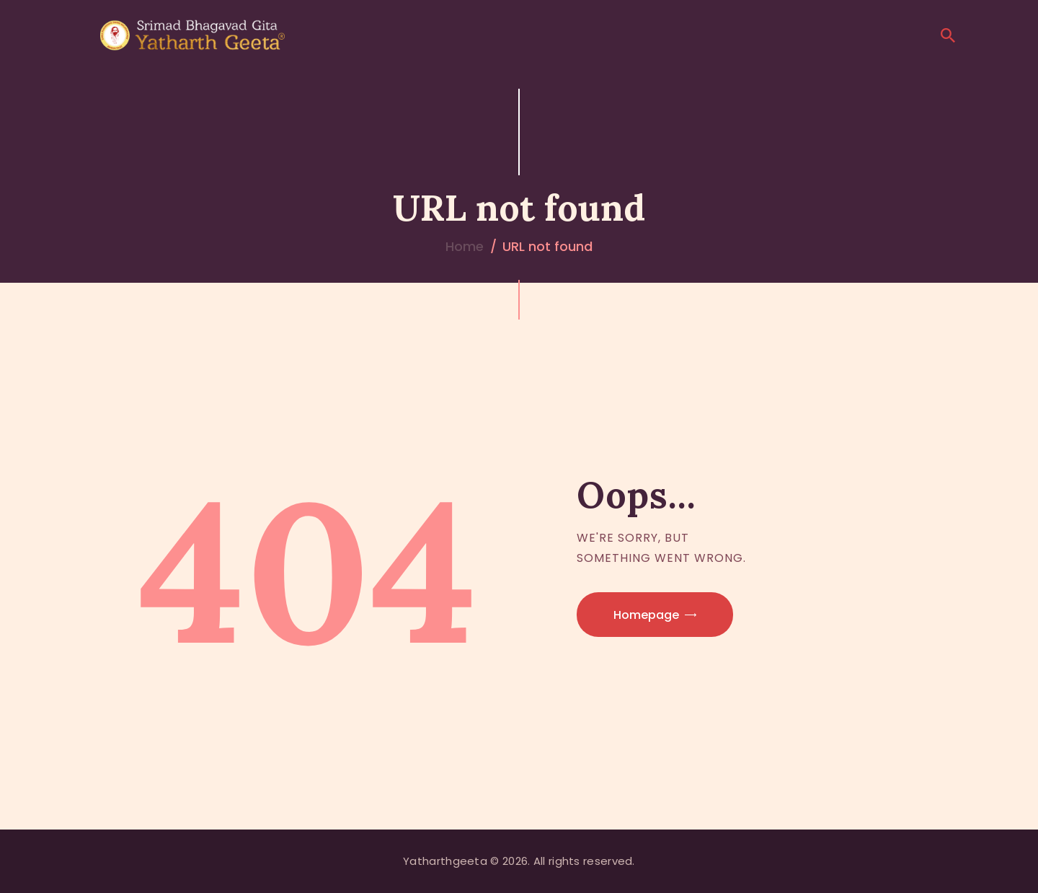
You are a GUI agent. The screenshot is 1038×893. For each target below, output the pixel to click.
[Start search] (948, 35)
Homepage (646, 615)
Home (464, 246)
